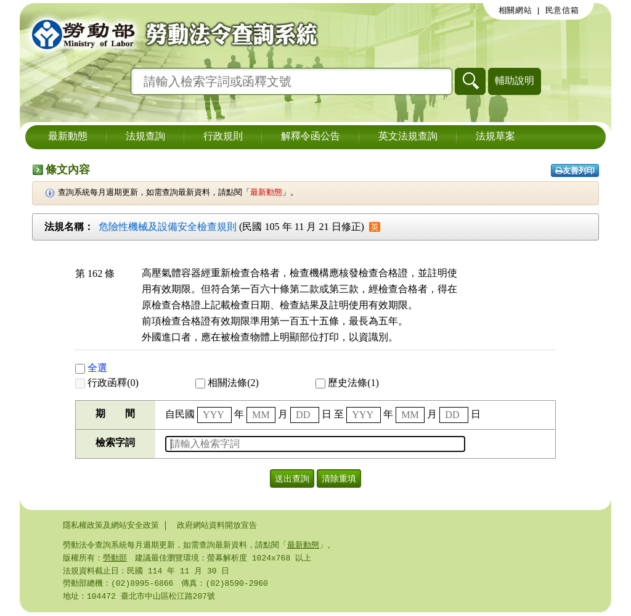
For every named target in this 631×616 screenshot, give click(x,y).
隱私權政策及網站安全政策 (111, 525)
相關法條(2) (227, 382)
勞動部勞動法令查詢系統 (171, 33)
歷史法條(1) (347, 382)
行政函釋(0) (107, 382)
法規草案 (495, 137)
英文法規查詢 (408, 137)
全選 (91, 368)
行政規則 (223, 137)
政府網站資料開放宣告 (217, 525)
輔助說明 (514, 80)
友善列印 (575, 170)
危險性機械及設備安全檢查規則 (168, 226)
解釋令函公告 (310, 137)
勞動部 (115, 559)
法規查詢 (145, 137)
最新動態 (68, 137)
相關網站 (515, 10)
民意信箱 (562, 10)
